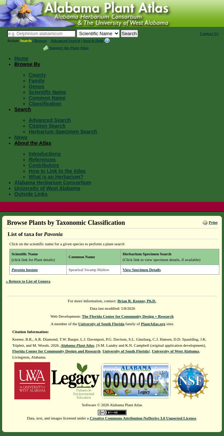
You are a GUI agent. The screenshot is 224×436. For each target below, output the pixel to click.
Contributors (44, 165)
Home (21, 58)
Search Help (93, 40)
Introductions (45, 154)
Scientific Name (47, 92)
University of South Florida (101, 324)
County (37, 75)
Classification (45, 103)
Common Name (47, 98)
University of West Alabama (47, 188)
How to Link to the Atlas (57, 171)
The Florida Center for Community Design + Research (127, 316)
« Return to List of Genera (28, 281)
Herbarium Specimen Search (63, 131)
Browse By (27, 64)
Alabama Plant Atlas (77, 345)
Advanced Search (65, 40)
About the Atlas (32, 143)
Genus (36, 86)
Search (26, 40)
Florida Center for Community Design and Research (56, 351)
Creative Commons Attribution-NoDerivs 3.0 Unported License (143, 418)
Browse (40, 40)
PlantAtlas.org (153, 324)
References (42, 159)
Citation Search (47, 126)
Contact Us (209, 33)
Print (213, 222)
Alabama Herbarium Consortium (52, 182)
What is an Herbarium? (56, 177)
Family (36, 81)
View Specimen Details (142, 269)
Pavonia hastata (24, 269)
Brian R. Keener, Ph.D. (137, 301)
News (21, 137)
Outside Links (31, 194)
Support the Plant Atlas (69, 48)
